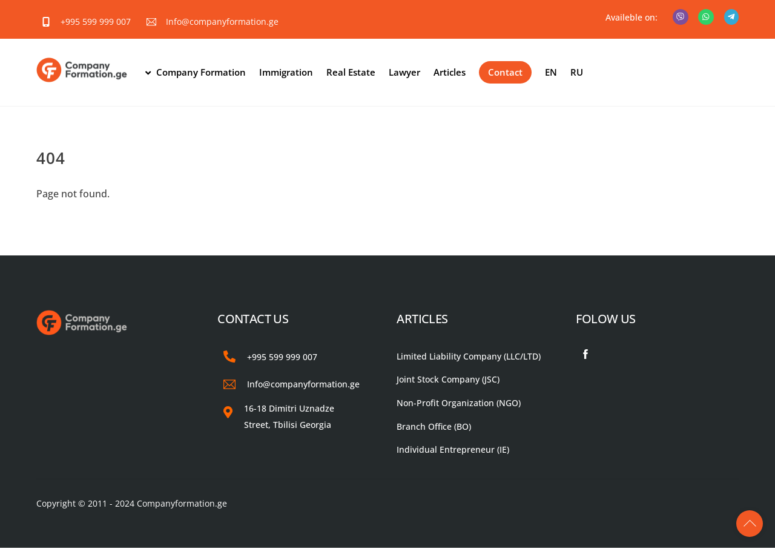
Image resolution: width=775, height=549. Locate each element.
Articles (450, 73)
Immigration (287, 73)
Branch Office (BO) (434, 427)
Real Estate (351, 73)
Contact (506, 73)
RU (577, 73)
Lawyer (405, 73)
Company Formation (195, 73)
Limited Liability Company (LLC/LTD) (469, 357)
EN (552, 73)
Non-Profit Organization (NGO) (459, 404)
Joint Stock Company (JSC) (448, 380)
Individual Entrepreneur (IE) (453, 450)
